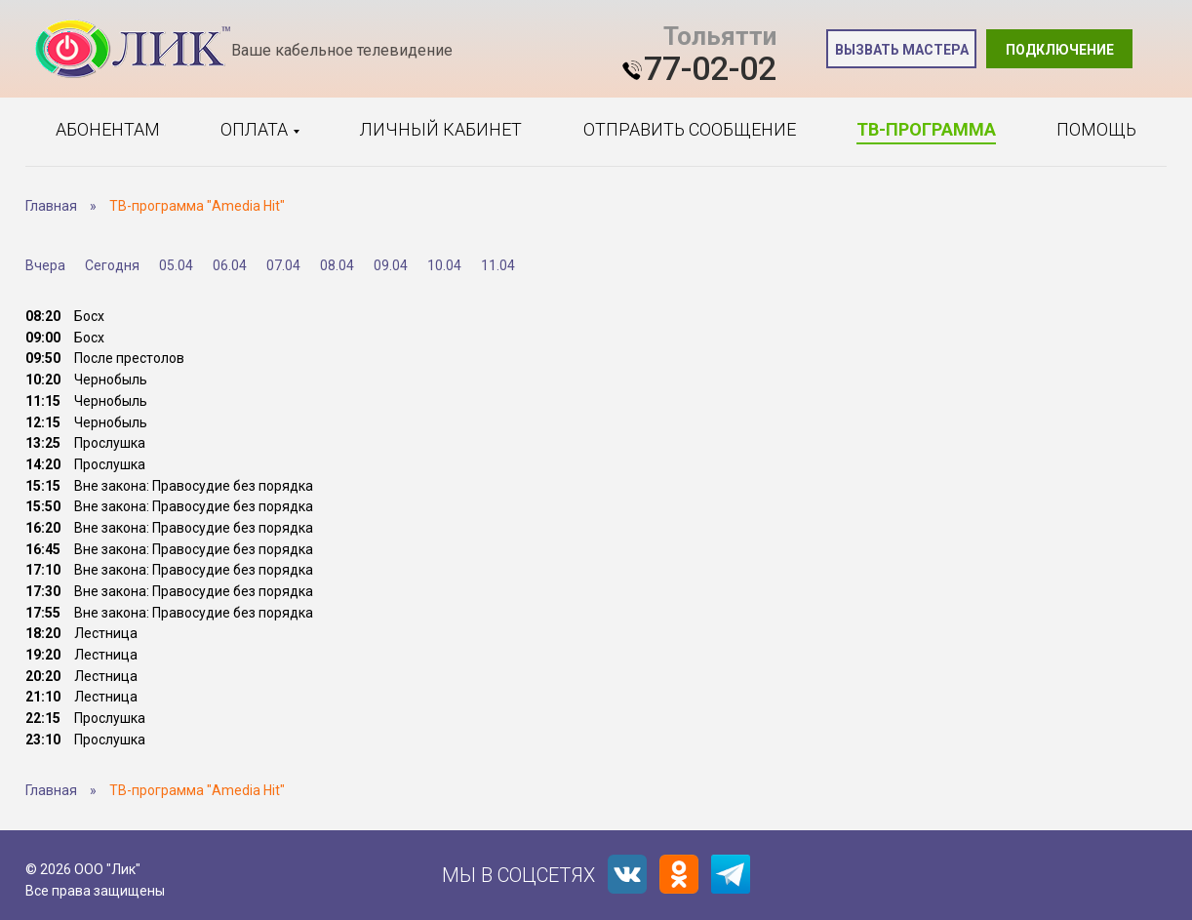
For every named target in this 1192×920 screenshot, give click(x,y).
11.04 (498, 265)
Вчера (45, 265)
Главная (51, 206)
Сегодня (112, 265)
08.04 (337, 265)
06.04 (230, 265)
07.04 (283, 265)
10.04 (444, 265)
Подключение (1060, 50)
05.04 (176, 265)
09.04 (391, 265)
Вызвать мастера (902, 50)
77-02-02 (710, 68)
